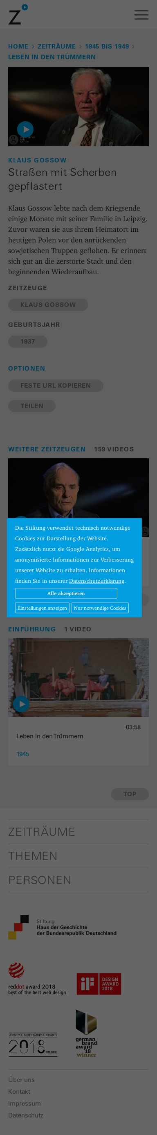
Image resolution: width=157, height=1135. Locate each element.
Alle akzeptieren (66, 593)
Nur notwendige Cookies (100, 607)
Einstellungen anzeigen (42, 607)
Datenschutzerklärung (96, 580)
